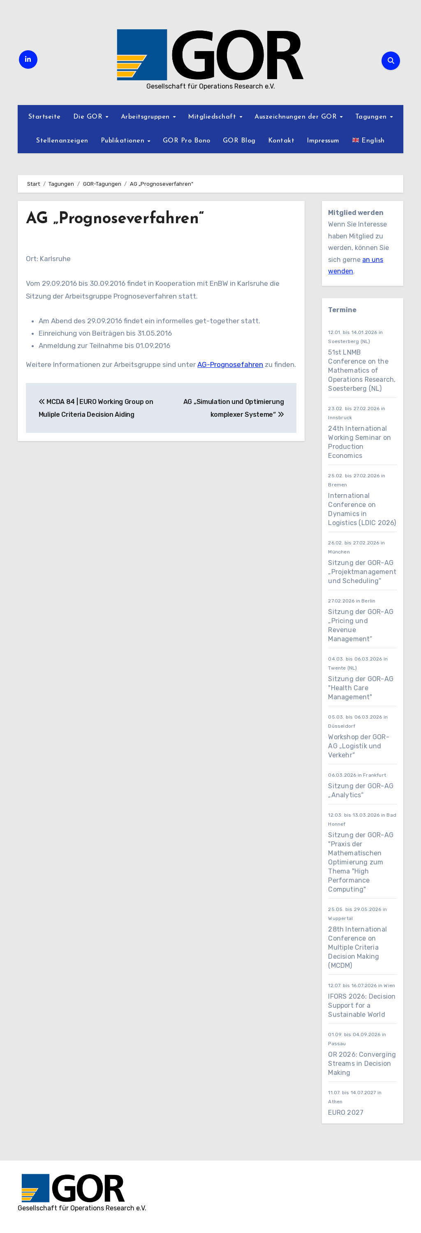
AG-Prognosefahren (230, 364)
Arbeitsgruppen (146, 117)
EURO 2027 (346, 1112)
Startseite (44, 117)
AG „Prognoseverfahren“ (115, 219)
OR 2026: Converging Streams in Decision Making (362, 1064)
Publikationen (124, 141)
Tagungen (372, 117)
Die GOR (89, 117)
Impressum (323, 141)
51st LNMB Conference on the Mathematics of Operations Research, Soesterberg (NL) (362, 370)
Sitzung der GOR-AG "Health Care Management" (360, 688)
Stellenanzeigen (62, 141)
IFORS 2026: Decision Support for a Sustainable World (362, 1005)
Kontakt (281, 141)
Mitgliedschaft (213, 117)
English (368, 140)
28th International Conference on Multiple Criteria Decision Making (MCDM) (357, 947)
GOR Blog (239, 141)
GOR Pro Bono (186, 141)
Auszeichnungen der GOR (296, 117)
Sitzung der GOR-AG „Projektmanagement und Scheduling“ (362, 572)
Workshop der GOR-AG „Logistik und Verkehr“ (358, 746)
